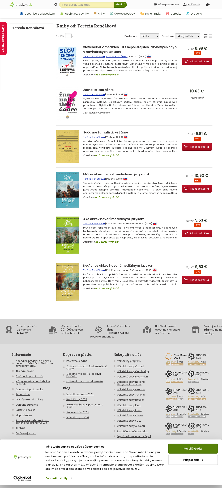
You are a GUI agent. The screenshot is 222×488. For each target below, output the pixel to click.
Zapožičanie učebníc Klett (132, 431)
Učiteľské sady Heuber (130, 400)
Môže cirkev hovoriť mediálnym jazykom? (116, 174)
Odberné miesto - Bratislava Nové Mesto (87, 367)
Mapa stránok (24, 415)
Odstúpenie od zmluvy (29, 399)
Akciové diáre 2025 (77, 412)
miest (159, 329)
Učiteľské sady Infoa (129, 410)
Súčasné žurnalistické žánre (105, 132)
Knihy (99, 13)
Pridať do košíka (199, 61)
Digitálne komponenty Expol (134, 436)
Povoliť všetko (193, 451)
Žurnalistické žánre (98, 90)
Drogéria (194, 13)
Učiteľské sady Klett (129, 405)
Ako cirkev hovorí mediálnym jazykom (113, 219)
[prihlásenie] (191, 4)
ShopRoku (108, 336)
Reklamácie (23, 394)
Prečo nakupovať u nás (29, 376)
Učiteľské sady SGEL (129, 420)
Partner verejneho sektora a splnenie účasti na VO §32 (32, 422)
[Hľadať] (120, 5)
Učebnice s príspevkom (37, 13)
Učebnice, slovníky (74, 13)
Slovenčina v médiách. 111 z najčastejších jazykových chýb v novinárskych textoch (130, 49)
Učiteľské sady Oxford (130, 366)
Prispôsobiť (193, 462)
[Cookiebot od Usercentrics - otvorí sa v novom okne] (22, 481)
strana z (65, 35)
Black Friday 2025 (76, 399)
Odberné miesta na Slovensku (84, 381)
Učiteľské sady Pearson (131, 389)
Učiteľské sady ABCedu (131, 426)
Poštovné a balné (76, 361)
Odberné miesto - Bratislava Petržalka (83, 375)
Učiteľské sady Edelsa (130, 415)
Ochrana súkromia (27, 404)
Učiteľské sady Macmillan (132, 376)
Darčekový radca (26, 433)
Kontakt (20, 428)
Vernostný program (129, 361)
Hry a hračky (150, 13)
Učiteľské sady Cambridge (133, 371)
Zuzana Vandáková (116, 56)
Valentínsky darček (77, 417)
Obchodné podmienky (29, 389)
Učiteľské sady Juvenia (131, 394)
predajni (209, 333)
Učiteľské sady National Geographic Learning (131, 383)
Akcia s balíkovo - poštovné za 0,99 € (84, 406)
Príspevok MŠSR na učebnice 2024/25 (33, 383)
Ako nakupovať (24, 371)
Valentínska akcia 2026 (80, 394)
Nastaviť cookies (25, 410)
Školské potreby (122, 13)
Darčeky (173, 13)
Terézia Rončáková (94, 56)
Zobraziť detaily (56, 481)
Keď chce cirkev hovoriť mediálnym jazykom (119, 265)
